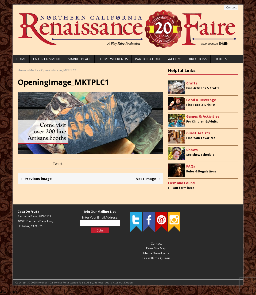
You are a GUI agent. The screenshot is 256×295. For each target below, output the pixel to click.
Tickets (220, 59)
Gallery (174, 59)
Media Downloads (156, 253)
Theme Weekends (113, 59)
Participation (147, 59)
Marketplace (79, 59)
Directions (197, 59)
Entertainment (47, 59)
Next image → (148, 178)
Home (21, 59)
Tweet (57, 163)
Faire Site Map (156, 248)
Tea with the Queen (156, 258)
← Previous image (36, 178)
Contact (231, 7)
